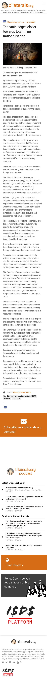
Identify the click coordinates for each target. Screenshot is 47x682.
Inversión (31, 22)
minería (7, 399)
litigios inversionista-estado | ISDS (21, 396)
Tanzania (16, 399)
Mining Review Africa (22, 392)
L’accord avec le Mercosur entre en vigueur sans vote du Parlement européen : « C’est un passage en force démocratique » (24, 535)
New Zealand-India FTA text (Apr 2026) (19, 488)
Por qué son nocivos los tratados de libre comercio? (17, 582)
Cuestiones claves (15, 22)
